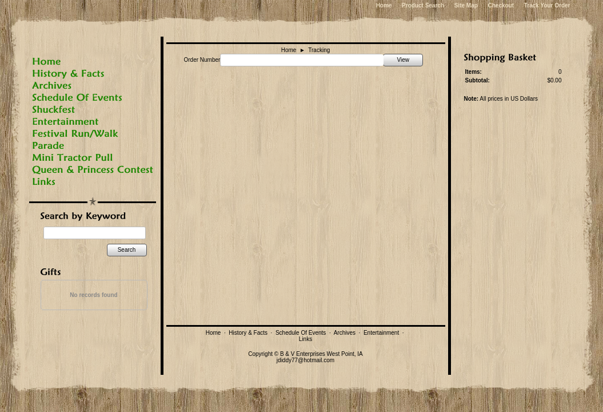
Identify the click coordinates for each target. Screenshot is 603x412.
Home (384, 5)
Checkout (501, 5)
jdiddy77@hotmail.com (305, 360)
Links (305, 339)
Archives (345, 333)
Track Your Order (547, 5)
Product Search (423, 5)
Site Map (466, 5)
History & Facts (248, 333)
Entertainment (381, 333)
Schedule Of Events (300, 333)
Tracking (319, 50)
